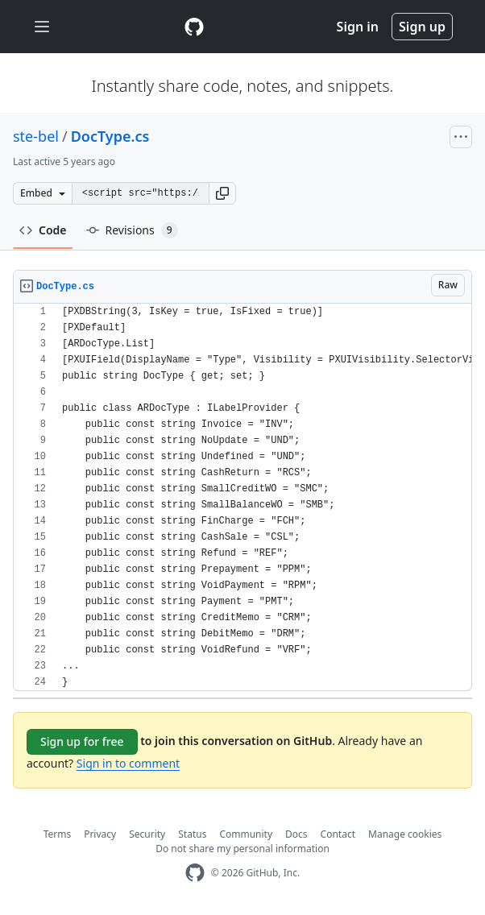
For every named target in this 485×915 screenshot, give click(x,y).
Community (245, 834)
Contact (338, 834)
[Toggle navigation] (42, 27)
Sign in (358, 26)
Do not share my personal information (242, 848)
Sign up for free (82, 741)
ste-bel (36, 136)
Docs (296, 834)
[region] (242, 497)
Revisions (132, 230)
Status (192, 834)
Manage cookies (404, 834)
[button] (222, 193)
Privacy (100, 834)
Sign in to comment (128, 763)
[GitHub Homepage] (195, 873)
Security (147, 834)
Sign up (422, 26)
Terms (58, 834)
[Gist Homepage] (194, 26)
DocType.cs (110, 136)
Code (43, 230)
